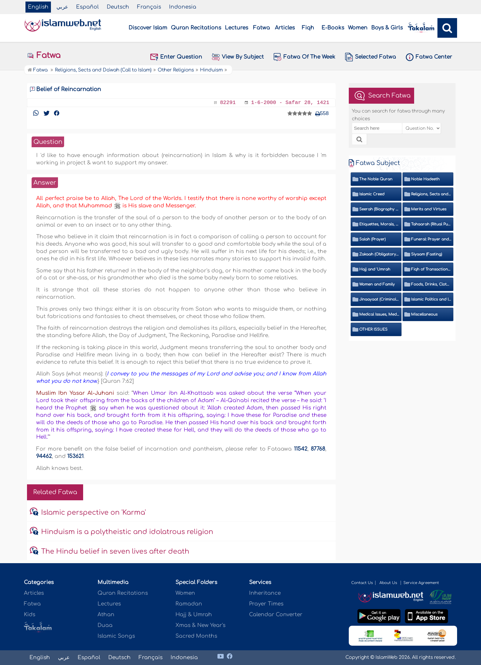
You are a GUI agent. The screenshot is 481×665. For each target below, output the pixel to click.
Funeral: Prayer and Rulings (431, 239)
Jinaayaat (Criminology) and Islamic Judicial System (379, 299)
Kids (29, 614)
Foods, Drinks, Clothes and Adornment (431, 284)
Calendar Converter (275, 614)
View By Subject (238, 57)
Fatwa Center (429, 57)
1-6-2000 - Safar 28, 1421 (290, 103)
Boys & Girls (387, 28)
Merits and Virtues (428, 209)
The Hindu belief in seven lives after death (115, 551)
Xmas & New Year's (200, 625)
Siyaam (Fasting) (426, 254)
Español (87, 7)
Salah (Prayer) (372, 239)
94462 (44, 456)
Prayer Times (266, 604)
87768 (318, 449)
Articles (285, 28)
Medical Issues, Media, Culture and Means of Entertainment (379, 314)
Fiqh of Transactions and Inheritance (431, 269)
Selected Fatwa (370, 57)
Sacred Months (196, 636)
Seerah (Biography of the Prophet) (379, 209)
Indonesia (182, 7)
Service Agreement (421, 583)
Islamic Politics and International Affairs (431, 299)
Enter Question (176, 57)
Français (149, 7)
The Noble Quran (375, 179)
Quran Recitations (196, 28)
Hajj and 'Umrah (374, 269)
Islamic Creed (371, 194)
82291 (228, 103)
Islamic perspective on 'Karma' (93, 512)
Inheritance (265, 593)
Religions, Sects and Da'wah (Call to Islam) (431, 194)
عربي (62, 7)
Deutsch (118, 7)
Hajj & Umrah (193, 614)
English (38, 7)
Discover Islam (148, 28)
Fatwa (261, 28)
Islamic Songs (116, 636)
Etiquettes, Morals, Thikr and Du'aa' (379, 224)
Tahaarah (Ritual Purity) (431, 224)
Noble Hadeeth (425, 179)
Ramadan (188, 604)
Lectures (236, 28)
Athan (106, 614)
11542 (300, 449)
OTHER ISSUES (373, 329)
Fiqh (308, 28)
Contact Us (362, 583)
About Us (388, 583)
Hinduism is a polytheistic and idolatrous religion (127, 532)
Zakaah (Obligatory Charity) (379, 254)
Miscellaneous (424, 314)
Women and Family (377, 284)
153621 (75, 456)
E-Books (332, 28)
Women (357, 28)
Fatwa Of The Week (304, 57)
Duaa (105, 625)
